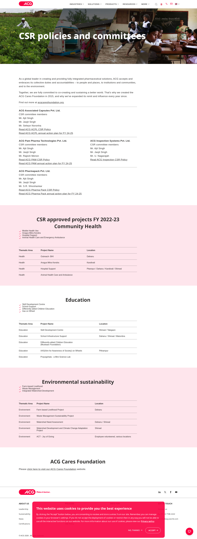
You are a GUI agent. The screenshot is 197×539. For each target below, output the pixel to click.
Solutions (94, 4)
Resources (130, 4)
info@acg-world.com (169, 519)
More (145, 4)
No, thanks (134, 534)
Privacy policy (147, 525)
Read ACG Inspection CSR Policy (108, 159)
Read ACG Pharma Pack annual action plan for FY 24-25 (50, 193)
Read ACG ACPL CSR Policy (35, 129)
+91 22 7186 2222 (167, 514)
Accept (152, 534)
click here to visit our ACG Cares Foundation (51, 469)
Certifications (24, 524)
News (21, 519)
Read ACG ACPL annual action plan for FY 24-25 (46, 133)
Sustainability (24, 514)
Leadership (23, 509)
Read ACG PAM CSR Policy (34, 159)
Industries (76, 4)
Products (112, 4)
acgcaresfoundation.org (51, 102)
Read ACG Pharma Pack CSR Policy (39, 190)
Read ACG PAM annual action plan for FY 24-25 (45, 163)
